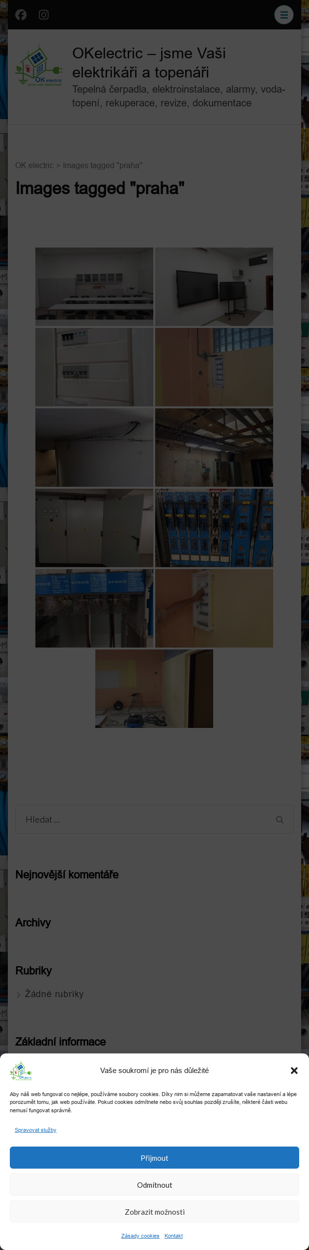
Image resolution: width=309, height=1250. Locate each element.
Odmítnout (154, 1184)
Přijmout (154, 1157)
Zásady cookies (140, 1236)
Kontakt (174, 1236)
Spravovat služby (35, 1130)
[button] (294, 1070)
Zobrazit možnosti (155, 1211)
